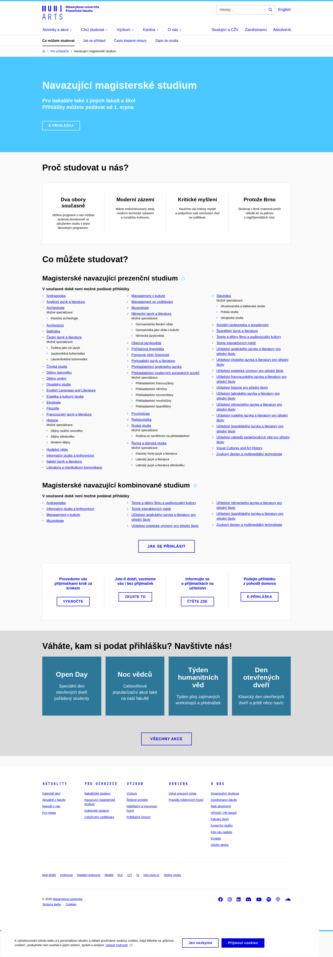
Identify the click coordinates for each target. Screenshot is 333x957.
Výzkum (135, 783)
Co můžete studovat (58, 40)
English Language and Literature (71, 390)
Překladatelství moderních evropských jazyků (165, 373)
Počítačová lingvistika (147, 349)
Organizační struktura (225, 793)
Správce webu (51, 904)
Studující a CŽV (225, 30)
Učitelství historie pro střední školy (242, 387)
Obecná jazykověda (146, 343)
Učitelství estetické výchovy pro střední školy (250, 371)
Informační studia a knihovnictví (70, 455)
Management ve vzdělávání (152, 302)
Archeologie (56, 308)
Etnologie (54, 402)
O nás (217, 783)
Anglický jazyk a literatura (66, 302)
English (284, 9)
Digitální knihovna (88, 875)
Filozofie (53, 408)
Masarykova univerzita (67, 899)
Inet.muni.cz (151, 875)
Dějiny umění (56, 378)
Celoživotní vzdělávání (99, 817)
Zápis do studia (166, 40)
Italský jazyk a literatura (64, 461)
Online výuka (172, 875)
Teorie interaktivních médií (236, 343)
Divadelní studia (59, 384)
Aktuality (54, 783)
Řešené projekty (137, 800)
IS (137, 875)
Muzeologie (140, 308)
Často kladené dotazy (130, 40)
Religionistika (141, 419)
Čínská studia (57, 366)
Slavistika (223, 296)
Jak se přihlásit (94, 40)
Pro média (49, 813)
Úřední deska (219, 845)
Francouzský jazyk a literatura (69, 414)
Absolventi (282, 30)
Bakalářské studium (97, 793)
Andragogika (56, 296)
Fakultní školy (220, 819)
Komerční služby (222, 825)
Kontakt (216, 838)
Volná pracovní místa (182, 793)
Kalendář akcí (51, 793)
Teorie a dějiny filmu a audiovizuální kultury (248, 337)
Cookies (71, 904)
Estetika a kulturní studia (65, 396)
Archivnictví (55, 325)
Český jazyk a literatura (64, 337)
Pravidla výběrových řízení (186, 800)
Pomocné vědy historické (150, 355)
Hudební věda (57, 449)
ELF (120, 875)
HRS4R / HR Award (224, 813)
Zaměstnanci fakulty (224, 800)
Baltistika (53, 331)
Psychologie (140, 414)
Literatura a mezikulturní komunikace (74, 467)
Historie (52, 420)
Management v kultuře (148, 296)
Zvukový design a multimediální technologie (249, 454)
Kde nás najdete (221, 832)
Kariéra (178, 783)
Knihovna (66, 875)
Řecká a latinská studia (148, 443)
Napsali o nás (51, 806)
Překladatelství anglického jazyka (156, 367)
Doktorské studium (96, 810)
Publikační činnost (139, 817)
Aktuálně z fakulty (54, 800)
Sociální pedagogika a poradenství (242, 325)
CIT (129, 875)
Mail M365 (49, 875)
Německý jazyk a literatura (151, 314)
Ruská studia (141, 425)
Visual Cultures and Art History (239, 448)
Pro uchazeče (100, 783)
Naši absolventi (221, 806)
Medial (109, 875)
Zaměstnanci (256, 30)
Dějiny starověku (59, 372)
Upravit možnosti (119, 946)
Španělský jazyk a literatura (237, 331)
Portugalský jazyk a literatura (153, 361)
